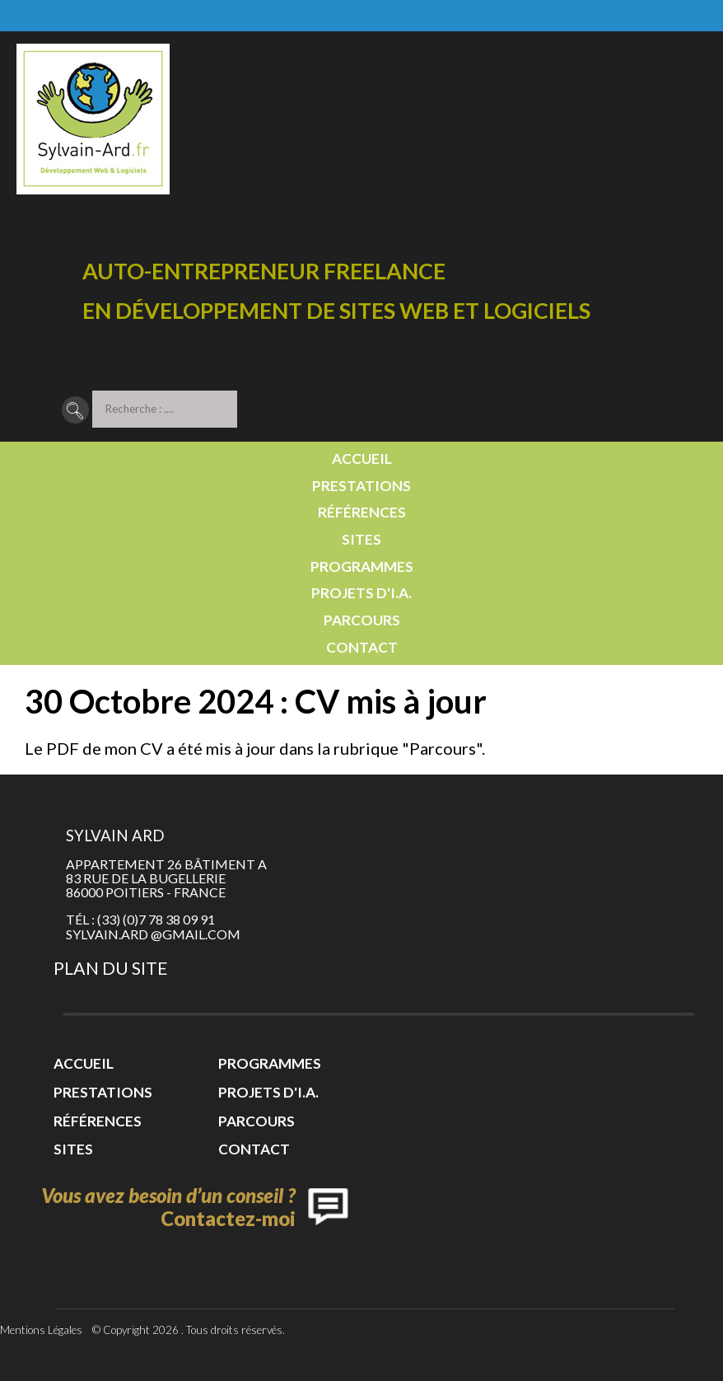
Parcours (362, 620)
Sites (361, 539)
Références (362, 512)
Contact (362, 647)
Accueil (362, 458)
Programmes (361, 566)
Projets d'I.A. (361, 593)
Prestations (361, 485)
